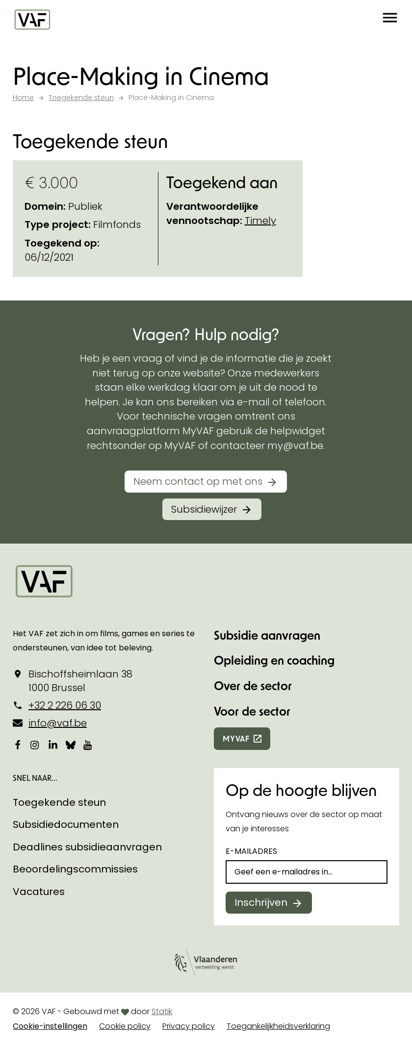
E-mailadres (251, 851)
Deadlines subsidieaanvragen (87, 847)
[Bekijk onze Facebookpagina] (18, 745)
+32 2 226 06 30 (64, 705)
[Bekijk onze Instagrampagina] (35, 745)
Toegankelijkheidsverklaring (278, 1026)
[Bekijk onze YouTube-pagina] (88, 745)
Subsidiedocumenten (66, 824)
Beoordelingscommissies (75, 869)
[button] (390, 19)
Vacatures (39, 891)
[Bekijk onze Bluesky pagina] (71, 745)
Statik (162, 1011)
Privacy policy (188, 1026)
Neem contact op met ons (197, 481)
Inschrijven (260, 902)
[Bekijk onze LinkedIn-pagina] (53, 745)
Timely (260, 220)
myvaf (236, 738)
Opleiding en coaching (274, 660)
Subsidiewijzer (204, 509)
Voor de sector (252, 711)
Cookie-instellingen (50, 1026)
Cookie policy (125, 1026)
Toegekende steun (59, 802)
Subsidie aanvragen (267, 635)
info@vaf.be (57, 723)
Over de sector (253, 685)
